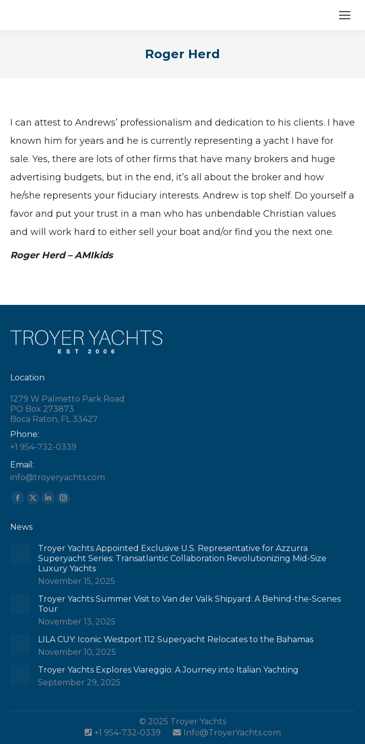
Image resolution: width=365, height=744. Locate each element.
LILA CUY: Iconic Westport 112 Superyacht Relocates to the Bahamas (175, 639)
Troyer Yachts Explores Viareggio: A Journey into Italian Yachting (168, 670)
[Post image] (20, 553)
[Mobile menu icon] (345, 15)
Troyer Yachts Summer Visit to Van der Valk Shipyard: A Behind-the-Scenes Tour (189, 604)
